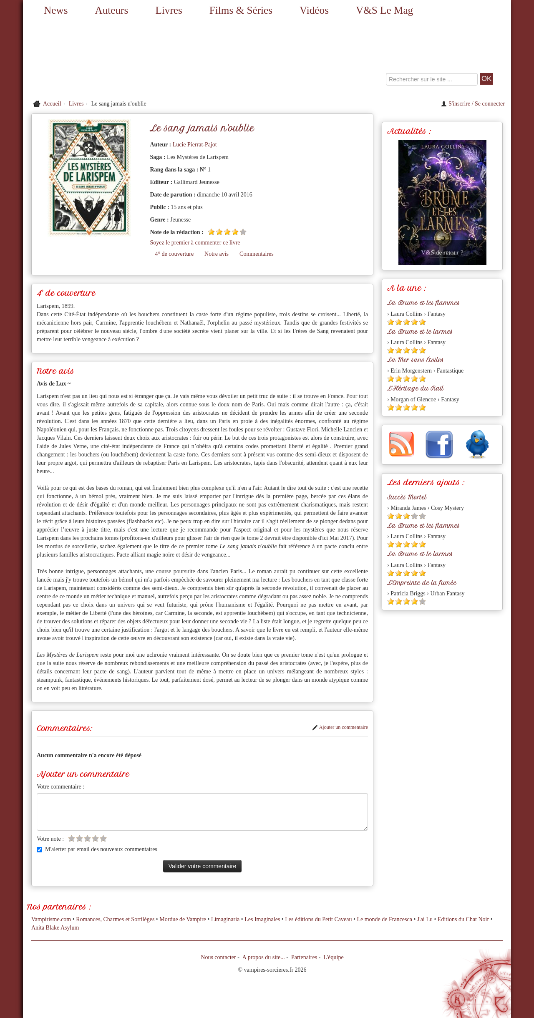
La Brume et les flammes (423, 303)
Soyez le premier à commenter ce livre (195, 242)
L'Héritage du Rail (415, 388)
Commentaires (256, 254)
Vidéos (314, 10)
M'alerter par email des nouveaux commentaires (97, 849)
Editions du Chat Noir (463, 919)
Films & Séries (240, 10)
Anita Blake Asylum (55, 928)
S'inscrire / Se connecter (473, 104)
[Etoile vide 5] (243, 231)
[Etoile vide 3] (87, 838)
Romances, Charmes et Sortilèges (115, 919)
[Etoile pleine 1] (211, 231)
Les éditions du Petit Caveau (318, 919)
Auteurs (111, 10)
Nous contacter (218, 957)
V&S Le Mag (384, 10)
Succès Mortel (406, 497)
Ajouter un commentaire (340, 727)
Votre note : (50, 839)
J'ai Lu (425, 919)
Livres (168, 10)
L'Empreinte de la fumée (421, 583)
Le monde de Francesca (384, 919)
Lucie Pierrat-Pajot (195, 144)
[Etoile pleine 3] (227, 231)
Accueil (52, 104)
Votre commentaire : (60, 787)
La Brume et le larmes (420, 331)
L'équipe (333, 957)
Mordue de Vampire (182, 919)
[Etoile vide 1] (71, 838)
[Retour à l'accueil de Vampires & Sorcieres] (100, 58)
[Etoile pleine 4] (235, 231)
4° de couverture (174, 254)
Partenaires (304, 957)
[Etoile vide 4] (95, 838)
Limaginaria (225, 919)
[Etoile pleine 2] (219, 231)
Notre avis (216, 254)
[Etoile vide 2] (79, 838)
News (56, 10)
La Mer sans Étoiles (415, 360)
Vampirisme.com (51, 919)
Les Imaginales (262, 919)
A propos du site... (263, 957)
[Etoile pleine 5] (422, 321)
